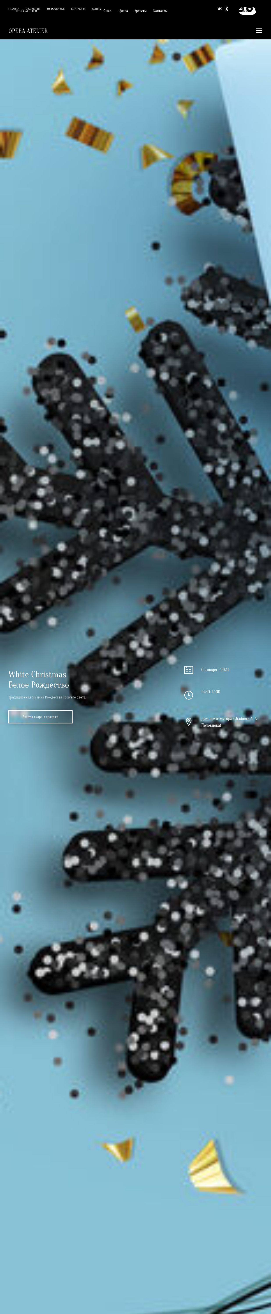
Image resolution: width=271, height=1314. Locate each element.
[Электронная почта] (240, 8)
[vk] (249, 8)
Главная (13, 9)
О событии (33, 9)
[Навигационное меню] (259, 30)
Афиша (96, 9)
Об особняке (55, 9)
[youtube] (258, 8)
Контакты (78, 9)
